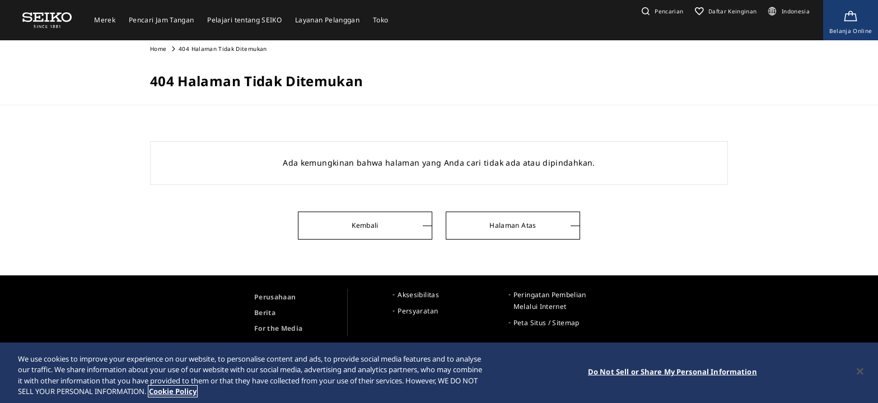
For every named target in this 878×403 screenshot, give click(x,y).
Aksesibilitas (418, 294)
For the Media (278, 328)
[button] (661, 11)
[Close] (860, 371)
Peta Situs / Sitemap (546, 322)
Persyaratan (418, 311)
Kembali (365, 225)
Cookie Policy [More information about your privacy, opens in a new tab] (173, 392)
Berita (264, 312)
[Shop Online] (850, 20)
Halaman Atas (512, 225)
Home (158, 49)
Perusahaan (275, 297)
